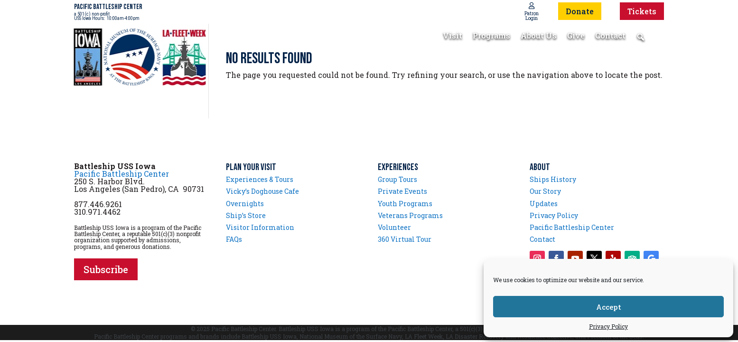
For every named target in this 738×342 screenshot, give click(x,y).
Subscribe (106, 269)
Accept (608, 307)
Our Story (545, 191)
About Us (539, 36)
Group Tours (397, 179)
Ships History (553, 179)
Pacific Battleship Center (121, 174)
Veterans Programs (410, 215)
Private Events (402, 191)
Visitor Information (260, 227)
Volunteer (394, 227)
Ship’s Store (246, 215)
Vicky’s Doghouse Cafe (262, 191)
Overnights (245, 203)
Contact (610, 36)
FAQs (234, 239)
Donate (580, 11)
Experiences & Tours (259, 179)
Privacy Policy (608, 326)
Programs (491, 36)
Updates (544, 203)
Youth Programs (405, 203)
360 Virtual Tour (404, 239)
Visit (452, 36)
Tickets (641, 11)
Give (576, 36)
